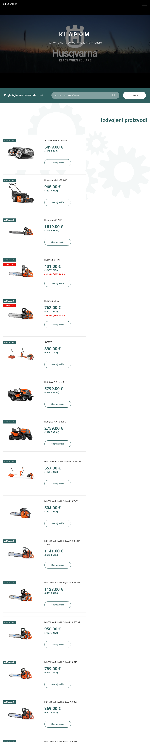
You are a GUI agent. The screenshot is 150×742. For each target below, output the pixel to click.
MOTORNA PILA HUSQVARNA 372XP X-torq (52, 346)
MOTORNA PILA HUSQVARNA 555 (126, 430)
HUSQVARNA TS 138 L (123, 263)
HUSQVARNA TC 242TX (49, 263)
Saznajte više (51, 163)
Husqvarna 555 (45, 222)
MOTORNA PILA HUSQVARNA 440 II (126, 471)
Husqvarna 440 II (120, 180)
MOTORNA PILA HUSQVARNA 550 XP (52, 388)
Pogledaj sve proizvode (112, 573)
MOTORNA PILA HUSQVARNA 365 (52, 430)
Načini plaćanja (73, 678)
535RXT (116, 222)
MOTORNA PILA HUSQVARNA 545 (126, 388)
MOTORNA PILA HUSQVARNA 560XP (126, 346)
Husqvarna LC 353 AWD (123, 141)
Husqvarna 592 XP (46, 180)
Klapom (10, 4)
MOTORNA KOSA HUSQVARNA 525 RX (52, 305)
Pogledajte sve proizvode (23, 95)
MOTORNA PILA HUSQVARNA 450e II (52, 471)
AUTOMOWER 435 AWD (49, 141)
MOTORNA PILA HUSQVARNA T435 (126, 305)
